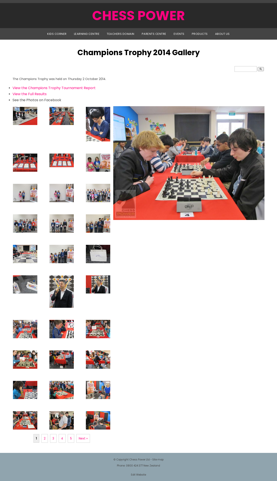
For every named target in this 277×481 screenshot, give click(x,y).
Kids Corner (57, 34)
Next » (83, 438)
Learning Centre (87, 34)
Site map (158, 459)
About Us (222, 34)
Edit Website (138, 474)
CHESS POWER (138, 15)
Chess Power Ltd (139, 459)
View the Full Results (30, 93)
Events (179, 34)
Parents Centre (154, 34)
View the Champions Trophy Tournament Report (54, 87)
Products (200, 34)
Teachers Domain (120, 34)
